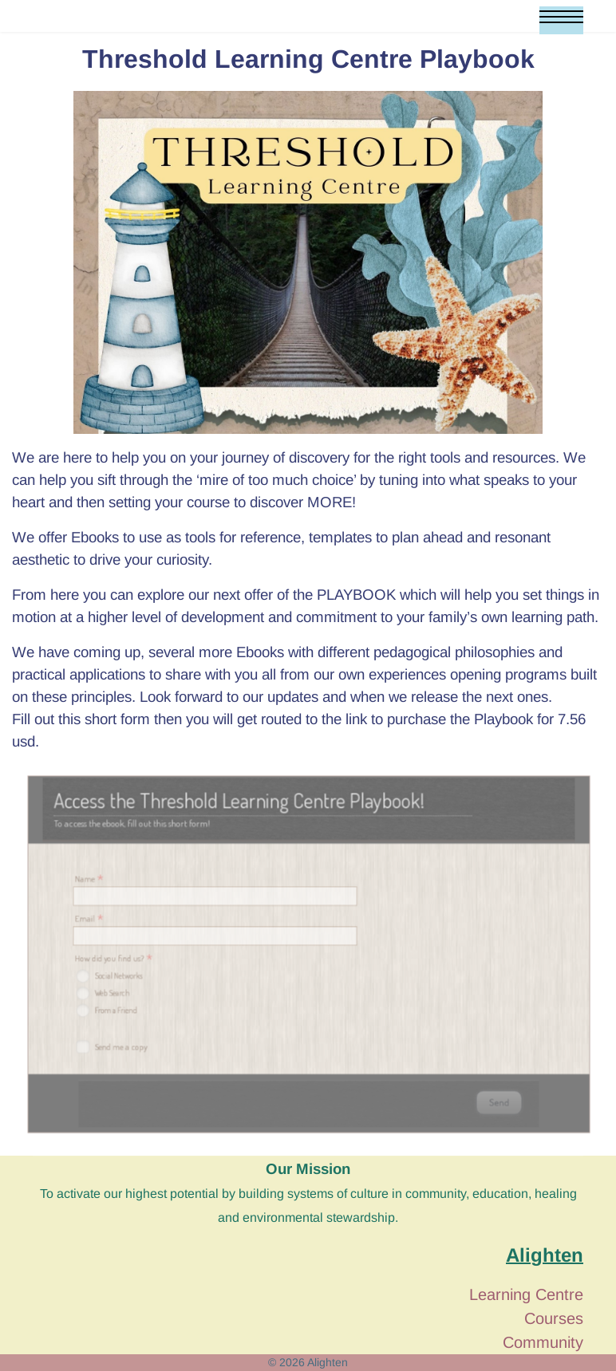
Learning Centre (526, 1294)
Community (543, 1342)
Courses (553, 1318)
